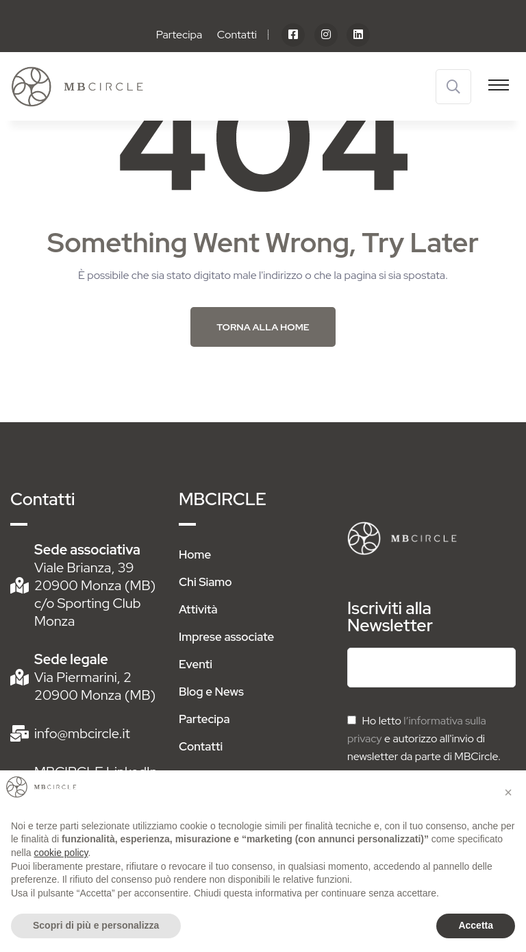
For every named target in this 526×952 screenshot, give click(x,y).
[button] (508, 792)
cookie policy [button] (61, 852)
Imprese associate (226, 636)
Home (195, 554)
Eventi (195, 664)
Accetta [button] (475, 925)
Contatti (237, 34)
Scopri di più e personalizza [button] (96, 925)
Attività (198, 609)
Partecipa (179, 34)
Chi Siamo (205, 581)
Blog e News (211, 691)
